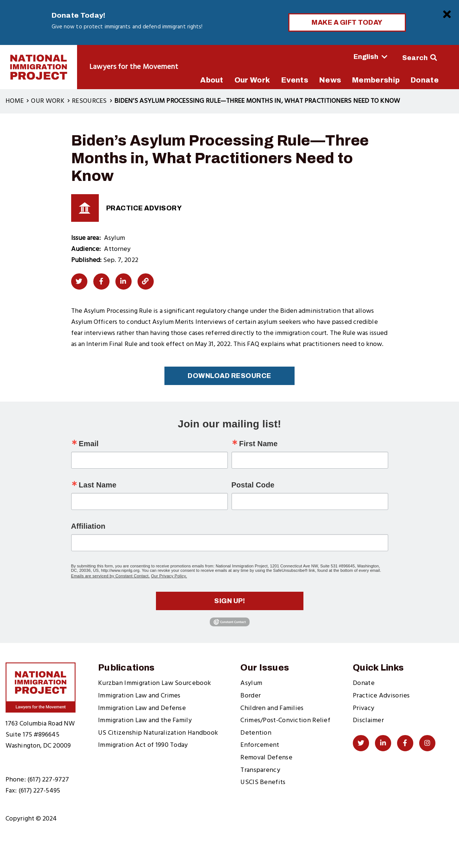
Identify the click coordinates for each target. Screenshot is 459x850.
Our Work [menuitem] (252, 80)
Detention (255, 733)
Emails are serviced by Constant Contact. (110, 576)
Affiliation (88, 526)
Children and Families (271, 708)
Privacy (363, 708)
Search (415, 58)
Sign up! (229, 601)
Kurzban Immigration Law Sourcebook (154, 683)
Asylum (251, 683)
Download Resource (229, 375)
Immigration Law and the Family (145, 720)
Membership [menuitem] (376, 80)
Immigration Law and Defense (142, 708)
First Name (258, 443)
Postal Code (253, 485)
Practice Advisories (381, 695)
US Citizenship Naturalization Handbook (158, 733)
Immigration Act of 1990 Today (143, 745)
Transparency (260, 770)
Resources (89, 101)
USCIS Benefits (262, 782)
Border (250, 695)
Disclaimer (368, 720)
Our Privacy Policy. (169, 576)
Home (15, 101)
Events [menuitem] (294, 80)
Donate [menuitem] (425, 80)
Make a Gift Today (347, 22)
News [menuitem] (330, 80)
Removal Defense (266, 757)
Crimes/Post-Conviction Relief (285, 720)
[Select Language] (350, 56)
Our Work (47, 101)
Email (89, 443)
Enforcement (259, 745)
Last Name (98, 485)
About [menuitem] (211, 80)
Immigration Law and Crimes (139, 695)
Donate (364, 683)
